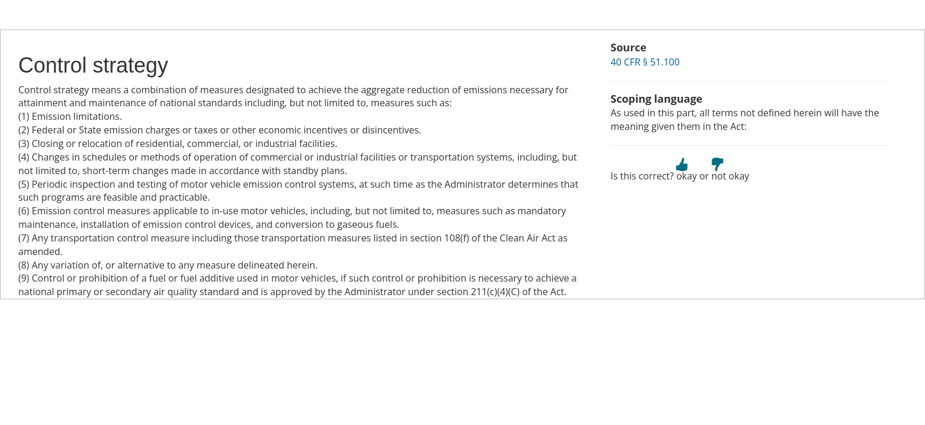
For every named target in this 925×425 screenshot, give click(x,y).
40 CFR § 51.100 (645, 61)
